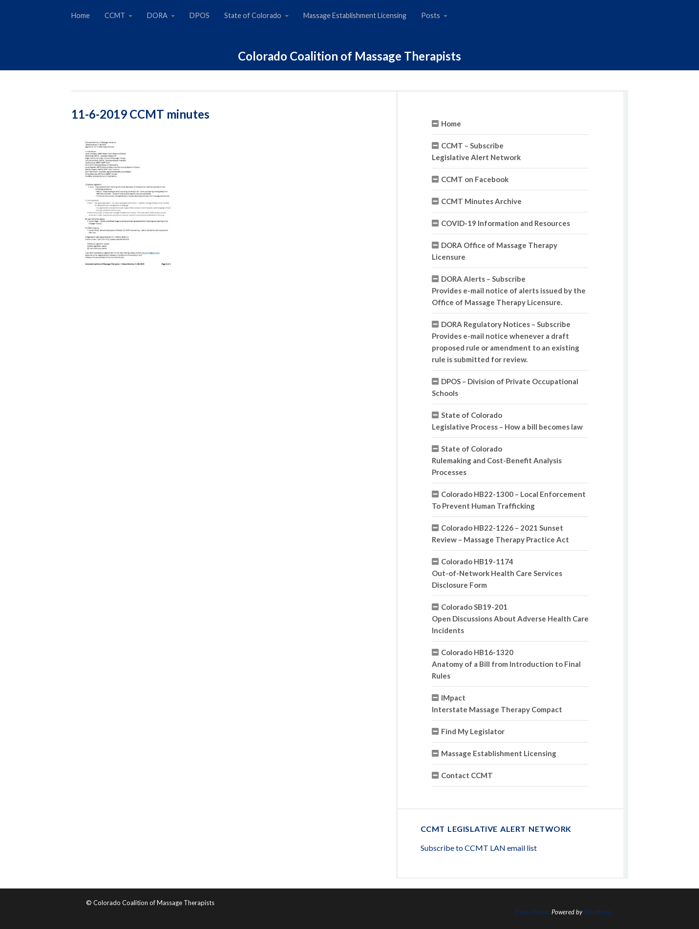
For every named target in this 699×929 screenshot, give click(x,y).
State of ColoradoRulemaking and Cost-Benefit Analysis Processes (497, 460)
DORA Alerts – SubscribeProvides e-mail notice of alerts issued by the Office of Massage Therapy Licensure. (509, 290)
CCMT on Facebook (474, 179)
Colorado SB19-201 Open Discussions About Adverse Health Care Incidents (510, 618)
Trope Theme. (532, 912)
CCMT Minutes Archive (481, 201)
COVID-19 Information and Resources (505, 223)
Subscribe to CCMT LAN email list (479, 847)
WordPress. (599, 912)
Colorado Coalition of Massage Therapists (349, 56)
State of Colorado (252, 15)
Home (80, 15)
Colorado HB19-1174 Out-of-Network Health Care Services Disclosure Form (497, 573)
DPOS (200, 15)
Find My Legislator (473, 731)
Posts (430, 15)
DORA (157, 15)
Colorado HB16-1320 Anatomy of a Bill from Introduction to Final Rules (506, 664)
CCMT (115, 15)
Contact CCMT (467, 775)
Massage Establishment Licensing (354, 15)
